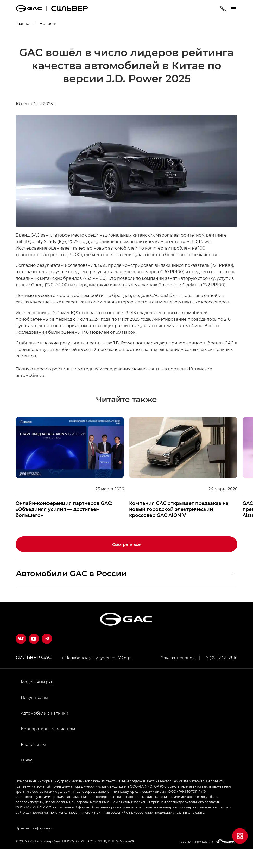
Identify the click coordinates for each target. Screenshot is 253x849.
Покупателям (34, 697)
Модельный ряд (37, 681)
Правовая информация (34, 828)
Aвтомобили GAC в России (71, 573)
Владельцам (33, 744)
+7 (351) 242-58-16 (220, 657)
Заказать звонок (178, 657)
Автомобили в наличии (44, 713)
